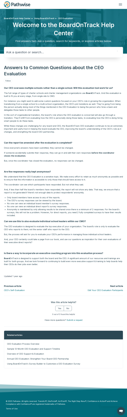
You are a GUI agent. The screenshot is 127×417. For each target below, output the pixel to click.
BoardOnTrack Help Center (17, 18)
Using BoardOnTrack (44, 18)
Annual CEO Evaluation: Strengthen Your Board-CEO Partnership (38, 359)
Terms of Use (12, 408)
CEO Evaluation (65, 18)
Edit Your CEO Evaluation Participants (105, 290)
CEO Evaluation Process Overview (23, 344)
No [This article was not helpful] (67, 308)
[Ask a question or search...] (63, 52)
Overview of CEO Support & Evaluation (25, 354)
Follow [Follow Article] (8, 81)
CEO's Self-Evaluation (14, 290)
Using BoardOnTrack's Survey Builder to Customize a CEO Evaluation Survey (43, 364)
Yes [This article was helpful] (59, 308)
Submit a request (74, 320)
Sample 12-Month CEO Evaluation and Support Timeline (33, 349)
